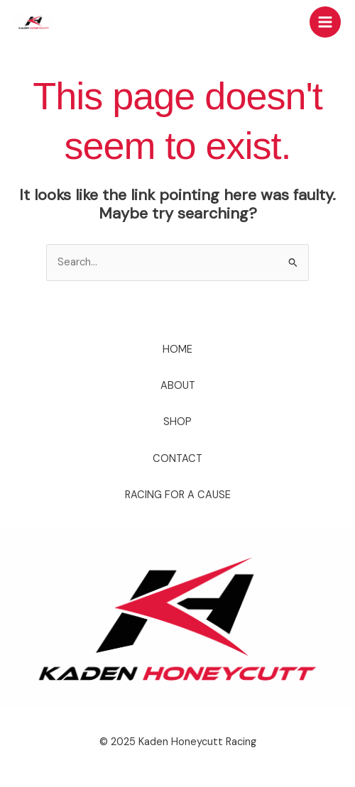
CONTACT (177, 459)
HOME (177, 349)
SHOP (177, 422)
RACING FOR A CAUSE (178, 495)
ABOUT (177, 385)
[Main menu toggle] (325, 22)
